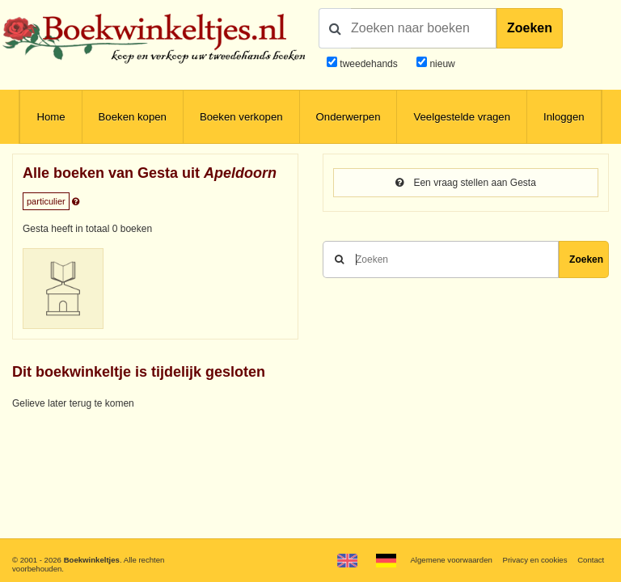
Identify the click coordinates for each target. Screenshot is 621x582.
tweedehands (368, 64)
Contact (590, 559)
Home (50, 117)
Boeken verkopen (241, 117)
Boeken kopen (133, 117)
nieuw (441, 64)
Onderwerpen (348, 117)
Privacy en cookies (534, 559)
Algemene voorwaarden (451, 559)
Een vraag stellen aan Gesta (465, 182)
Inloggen (564, 117)
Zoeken (529, 28)
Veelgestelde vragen (461, 117)
